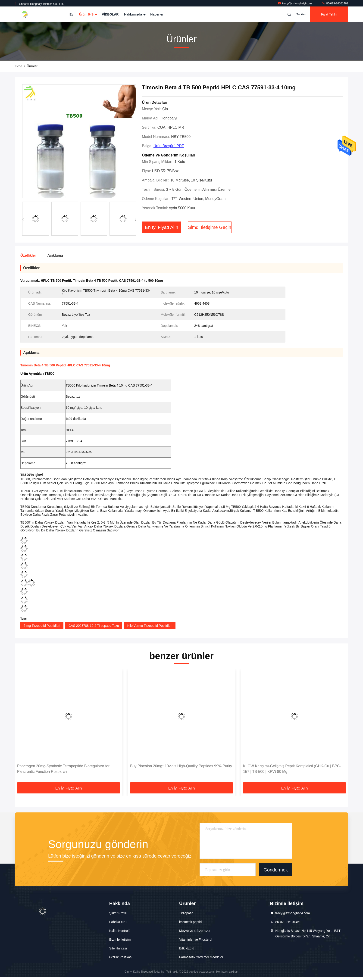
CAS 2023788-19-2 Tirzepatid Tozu (94, 625)
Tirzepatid (186, 913)
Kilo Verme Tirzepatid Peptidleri (149, 625)
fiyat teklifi (329, 14)
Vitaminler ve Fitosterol (195, 939)
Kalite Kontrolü (119, 931)
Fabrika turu (118, 922)
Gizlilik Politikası (120, 957)
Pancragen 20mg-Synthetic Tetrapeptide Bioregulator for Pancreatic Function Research (63, 769)
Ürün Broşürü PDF (168, 146)
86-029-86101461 (335, 3)
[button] (135, 220)
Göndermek (275, 869)
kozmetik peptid (190, 922)
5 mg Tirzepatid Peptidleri (42, 625)
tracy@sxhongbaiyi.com (295, 3)
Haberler (156, 14)
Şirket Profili (118, 913)
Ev (71, 14)
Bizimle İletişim (120, 939)
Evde (18, 66)
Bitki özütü (186, 948)
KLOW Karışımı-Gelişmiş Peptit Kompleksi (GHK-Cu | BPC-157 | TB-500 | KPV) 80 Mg (292, 769)
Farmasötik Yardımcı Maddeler (201, 957)
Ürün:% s (87, 14)
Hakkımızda (134, 14)
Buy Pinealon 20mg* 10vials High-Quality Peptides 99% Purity (181, 766)
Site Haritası (118, 948)
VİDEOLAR (110, 14)
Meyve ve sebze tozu (194, 931)
